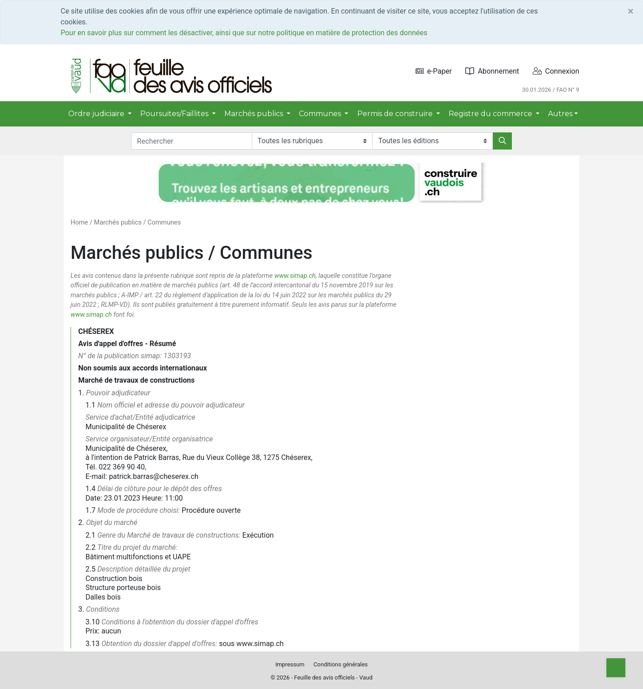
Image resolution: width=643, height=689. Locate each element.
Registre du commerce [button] (491, 113)
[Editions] (432, 141)
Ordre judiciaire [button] (97, 113)
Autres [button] (560, 113)
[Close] (631, 11)
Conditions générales (340, 664)
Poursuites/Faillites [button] (175, 113)
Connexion (556, 71)
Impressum (289, 664)
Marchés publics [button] (254, 113)
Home (79, 222)
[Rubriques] (312, 141)
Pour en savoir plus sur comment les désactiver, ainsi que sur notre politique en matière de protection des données (244, 32)
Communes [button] (321, 113)
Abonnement (492, 71)
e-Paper (434, 71)
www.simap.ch (295, 276)
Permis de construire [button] (396, 113)
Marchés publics (118, 222)
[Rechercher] (502, 141)
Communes (164, 222)
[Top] (615, 667)
